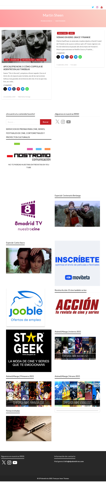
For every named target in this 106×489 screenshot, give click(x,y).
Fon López (74, 65)
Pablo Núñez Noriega (24, 97)
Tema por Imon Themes (61, 478)
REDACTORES (41, 60)
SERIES (71, 33)
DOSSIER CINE (15, 60)
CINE (6, 60)
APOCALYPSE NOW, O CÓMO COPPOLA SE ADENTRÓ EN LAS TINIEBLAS (23, 67)
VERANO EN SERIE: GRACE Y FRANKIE (73, 37)
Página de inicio (46, 21)
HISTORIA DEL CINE (28, 60)
